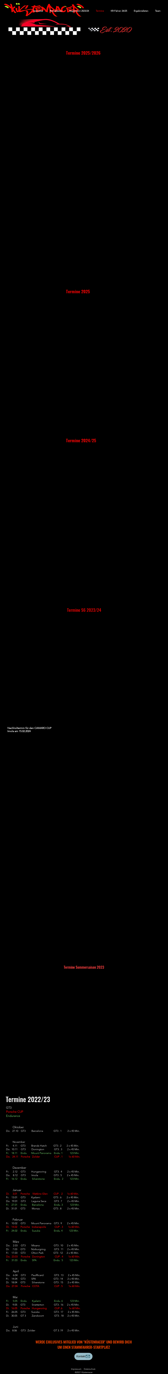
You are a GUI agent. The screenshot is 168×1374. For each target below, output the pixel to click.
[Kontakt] (83, 1356)
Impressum (76, 1369)
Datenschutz (89, 1369)
